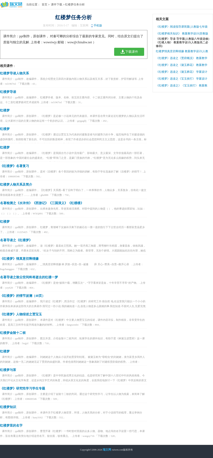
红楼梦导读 (8, 91)
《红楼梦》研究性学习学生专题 (22, 388)
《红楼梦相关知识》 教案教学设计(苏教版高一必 (182, 34)
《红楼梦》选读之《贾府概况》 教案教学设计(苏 (181, 59)
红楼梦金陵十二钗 (13, 332)
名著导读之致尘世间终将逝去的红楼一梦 (29, 277)
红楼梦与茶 (8, 370)
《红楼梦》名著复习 (14, 166)
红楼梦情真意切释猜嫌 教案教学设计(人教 (182, 51)
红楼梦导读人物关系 (14, 73)
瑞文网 (107, 449)
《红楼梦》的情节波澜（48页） (22, 295)
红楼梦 (5, 110)
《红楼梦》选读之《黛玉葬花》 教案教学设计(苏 (181, 66)
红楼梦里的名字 (11, 425)
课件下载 (56, 4)
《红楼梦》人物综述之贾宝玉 (21, 314)
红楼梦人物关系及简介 (16, 184)
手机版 (98, 25)
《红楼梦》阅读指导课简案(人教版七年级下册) (182, 27)
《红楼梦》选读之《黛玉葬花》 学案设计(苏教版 (181, 72)
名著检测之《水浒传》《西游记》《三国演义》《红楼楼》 (42, 203)
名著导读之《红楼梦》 (16, 240)
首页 (44, 4)
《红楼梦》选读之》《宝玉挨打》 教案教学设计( (181, 86)
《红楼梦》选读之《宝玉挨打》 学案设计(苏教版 (181, 79)
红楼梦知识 (8, 407)
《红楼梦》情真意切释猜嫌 (19, 258)
